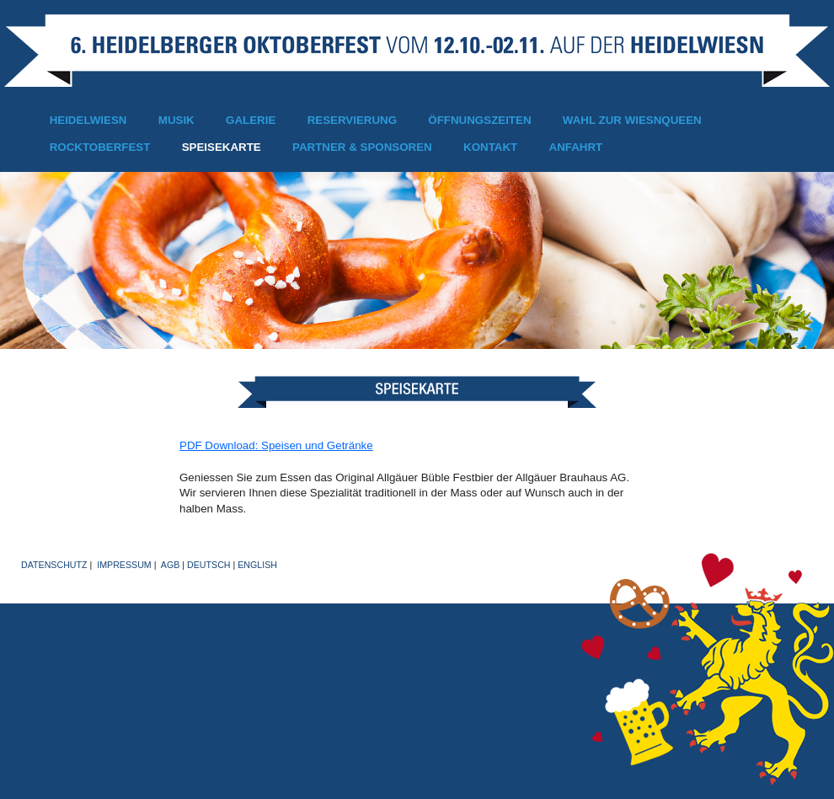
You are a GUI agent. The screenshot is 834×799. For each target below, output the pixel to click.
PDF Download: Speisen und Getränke (276, 445)
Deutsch (209, 565)
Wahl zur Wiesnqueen (632, 120)
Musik (176, 120)
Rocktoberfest (100, 147)
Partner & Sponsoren (362, 147)
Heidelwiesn (88, 120)
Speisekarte (221, 147)
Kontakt (490, 147)
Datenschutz (54, 565)
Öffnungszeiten (479, 120)
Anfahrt (576, 147)
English (257, 565)
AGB (170, 565)
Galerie (250, 120)
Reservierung (352, 120)
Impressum (124, 565)
